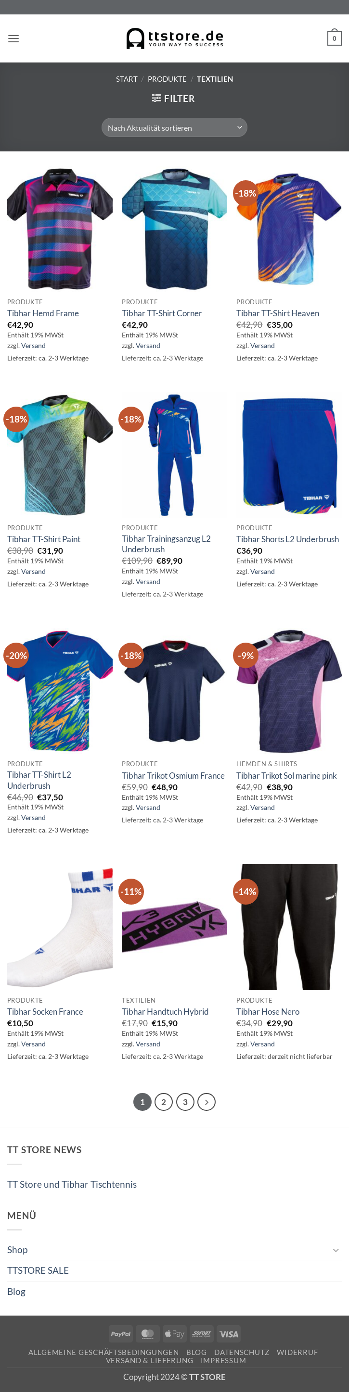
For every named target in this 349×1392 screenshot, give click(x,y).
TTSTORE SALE (38, 1271)
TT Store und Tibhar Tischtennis (72, 1185)
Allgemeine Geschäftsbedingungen (103, 1353)
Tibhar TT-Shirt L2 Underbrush (39, 780)
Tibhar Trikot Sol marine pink (286, 776)
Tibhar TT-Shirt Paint (43, 539)
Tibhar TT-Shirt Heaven (277, 313)
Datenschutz (242, 1353)
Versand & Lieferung (150, 1362)
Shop (17, 1250)
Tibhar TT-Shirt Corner (162, 313)
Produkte (167, 79)
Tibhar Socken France (45, 1012)
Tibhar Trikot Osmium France (173, 776)
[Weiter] (208, 1102)
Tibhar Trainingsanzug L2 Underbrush (166, 544)
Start (127, 79)
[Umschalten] (336, 1251)
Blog (16, 1292)
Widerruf (297, 1353)
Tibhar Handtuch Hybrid (165, 1012)
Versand (33, 345)
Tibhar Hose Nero (267, 1012)
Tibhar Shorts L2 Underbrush (287, 539)
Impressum (223, 1362)
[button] (14, 38)
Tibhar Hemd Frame (43, 313)
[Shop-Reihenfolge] (174, 127)
